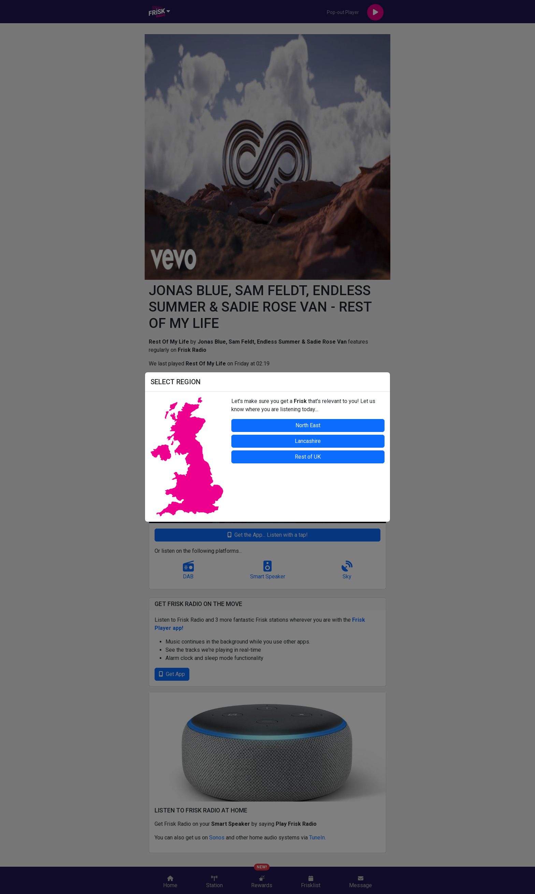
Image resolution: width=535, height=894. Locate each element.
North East (307, 425)
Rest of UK (308, 456)
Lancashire (308, 441)
